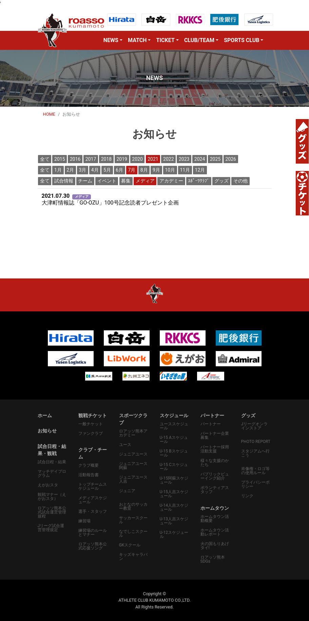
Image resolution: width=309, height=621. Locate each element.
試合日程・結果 (52, 462)
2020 (137, 159)
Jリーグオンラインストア (254, 426)
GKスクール (130, 545)
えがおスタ (48, 485)
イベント (106, 180)
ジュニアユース (133, 454)
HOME (49, 114)
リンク (247, 495)
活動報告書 (88, 474)
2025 (215, 159)
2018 (106, 159)
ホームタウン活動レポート (214, 532)
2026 (231, 159)
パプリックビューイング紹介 (214, 476)
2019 (122, 159)
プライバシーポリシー (255, 484)
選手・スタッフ (92, 511)
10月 (170, 170)
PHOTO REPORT (256, 441)
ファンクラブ (90, 433)
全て (45, 159)
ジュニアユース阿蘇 (133, 465)
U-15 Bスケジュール (174, 453)
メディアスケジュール (92, 500)
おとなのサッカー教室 (133, 506)
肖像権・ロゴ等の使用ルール (255, 470)
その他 (240, 180)
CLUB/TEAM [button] (199, 40)
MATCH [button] (137, 40)
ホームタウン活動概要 (214, 518)
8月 (144, 170)
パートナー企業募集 (214, 435)
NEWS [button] (110, 40)
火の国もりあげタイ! (214, 545)
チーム (85, 180)
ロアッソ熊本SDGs (212, 559)
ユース (125, 444)
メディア (145, 180)
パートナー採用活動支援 (214, 449)
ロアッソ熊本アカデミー (133, 433)
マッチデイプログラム (52, 473)
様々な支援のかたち (214, 462)
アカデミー (171, 180)
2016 (75, 159)
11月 (185, 170)
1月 (58, 170)
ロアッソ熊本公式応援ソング (92, 546)
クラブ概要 (88, 465)
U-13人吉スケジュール (174, 521)
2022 (168, 159)
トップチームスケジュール (92, 486)
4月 (95, 170)
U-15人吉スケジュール (174, 493)
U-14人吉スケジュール (174, 507)
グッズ (221, 180)
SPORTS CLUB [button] (241, 40)
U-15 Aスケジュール (174, 439)
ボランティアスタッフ (214, 489)
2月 (70, 170)
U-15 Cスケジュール (174, 466)
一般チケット (90, 424)
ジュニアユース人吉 (133, 479)
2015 (59, 159)
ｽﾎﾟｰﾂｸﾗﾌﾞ (198, 180)
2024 (199, 159)
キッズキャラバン (133, 556)
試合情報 (63, 180)
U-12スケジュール (174, 534)
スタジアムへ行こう (255, 453)
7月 (132, 170)
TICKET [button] (165, 40)
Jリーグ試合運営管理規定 (51, 527)
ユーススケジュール (174, 426)
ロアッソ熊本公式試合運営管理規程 (52, 512)
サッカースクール (133, 520)
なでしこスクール (133, 533)
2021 (153, 159)
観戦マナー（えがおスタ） (52, 496)
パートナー (210, 424)
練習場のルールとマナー (92, 532)
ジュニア (127, 490)
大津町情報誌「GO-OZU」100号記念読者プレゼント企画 (110, 199)
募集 (126, 180)
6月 (119, 170)
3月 (82, 170)
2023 (184, 159)
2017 (90, 159)
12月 (200, 170)
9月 (156, 170)
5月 (107, 170)
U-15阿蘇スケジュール (174, 480)
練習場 (84, 521)
